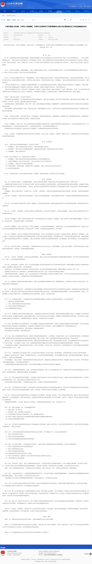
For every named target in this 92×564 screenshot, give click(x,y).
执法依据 (86, 11)
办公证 (23, 11)
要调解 (50, 11)
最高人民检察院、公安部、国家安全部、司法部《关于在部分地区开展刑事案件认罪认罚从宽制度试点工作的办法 (37, 62)
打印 (83, 19)
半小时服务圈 (72, 6)
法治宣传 (68, 11)
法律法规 (59, 11)
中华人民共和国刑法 (72, 58)
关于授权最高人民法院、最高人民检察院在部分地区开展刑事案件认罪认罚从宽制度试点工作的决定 (56, 60)
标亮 (10, 19)
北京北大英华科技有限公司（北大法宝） (53, 554)
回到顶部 (86, 554)
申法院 (32, 11)
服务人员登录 (87, 6)
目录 (3, 19)
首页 (5, 11)
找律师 (14, 11)
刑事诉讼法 (42, 397)
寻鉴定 (41, 11)
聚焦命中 (14, 19)
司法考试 (77, 11)
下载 (80, 19)
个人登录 (79, 6)
